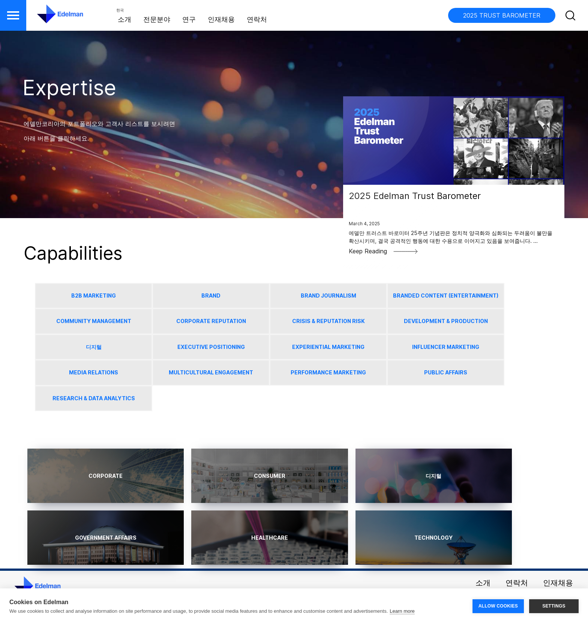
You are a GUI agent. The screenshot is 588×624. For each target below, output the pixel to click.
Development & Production (446, 321)
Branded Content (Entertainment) (445, 295)
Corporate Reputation (211, 321)
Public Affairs (445, 372)
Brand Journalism (328, 295)
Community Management (93, 321)
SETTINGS (554, 606)
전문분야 (156, 19)
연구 (189, 19)
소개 (124, 19)
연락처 (257, 19)
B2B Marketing (93, 295)
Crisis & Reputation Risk (328, 321)
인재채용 (221, 19)
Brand (210, 295)
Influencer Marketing (445, 347)
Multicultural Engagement (211, 372)
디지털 (94, 347)
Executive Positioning (211, 347)
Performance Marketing (328, 372)
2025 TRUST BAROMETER (501, 15)
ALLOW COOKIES (498, 606)
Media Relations (93, 372)
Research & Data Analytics (93, 398)
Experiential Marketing (328, 347)
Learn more (402, 611)
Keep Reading (383, 251)
